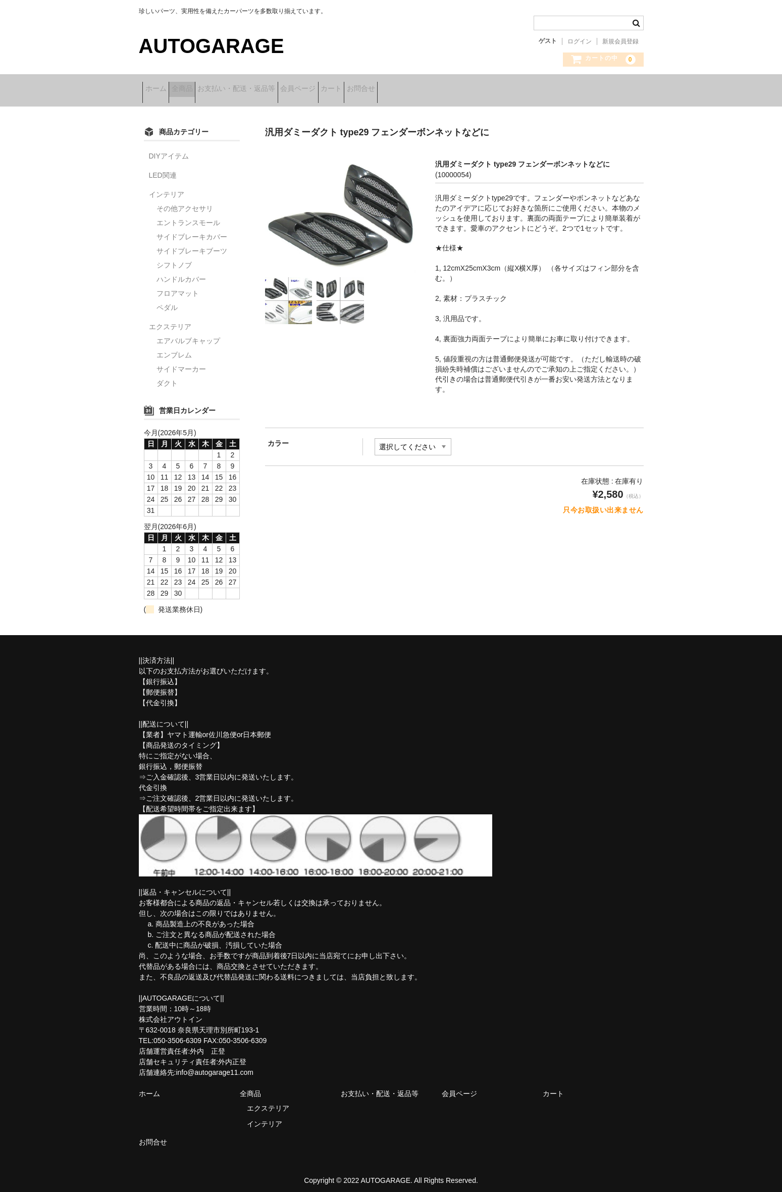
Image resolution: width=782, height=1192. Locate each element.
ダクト (167, 377)
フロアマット (178, 287)
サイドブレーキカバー (192, 230)
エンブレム (174, 348)
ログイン (579, 41)
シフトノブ (174, 258)
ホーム (159, 89)
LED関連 (163, 169)
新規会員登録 (620, 41)
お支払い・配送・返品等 (271, 89)
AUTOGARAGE (211, 46)
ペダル (167, 301)
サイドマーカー (181, 362)
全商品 (201, 89)
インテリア (166, 188)
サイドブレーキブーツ (192, 244)
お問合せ (443, 89)
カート (397, 89)
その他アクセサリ (185, 202)
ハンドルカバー (181, 273)
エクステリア (170, 320)
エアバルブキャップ (188, 334)
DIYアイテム (169, 149)
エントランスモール (188, 216)
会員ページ (349, 89)
